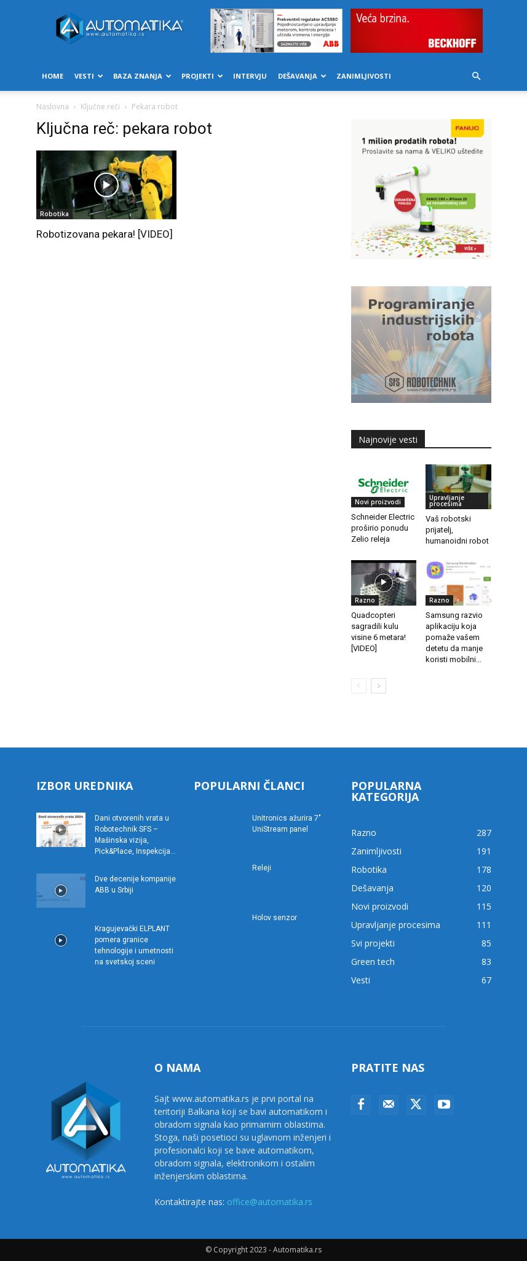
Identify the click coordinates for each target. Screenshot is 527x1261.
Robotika (54, 213)
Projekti (202, 75)
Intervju (250, 75)
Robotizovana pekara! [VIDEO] (104, 234)
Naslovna (52, 106)
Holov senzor (274, 917)
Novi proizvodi (378, 502)
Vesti (88, 75)
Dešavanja (302, 75)
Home (52, 75)
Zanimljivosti (363, 75)
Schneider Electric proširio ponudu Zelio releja (382, 528)
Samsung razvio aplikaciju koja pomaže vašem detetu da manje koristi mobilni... (454, 637)
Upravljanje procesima (446, 500)
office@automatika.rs (269, 1202)
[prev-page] (359, 685)
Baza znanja (142, 75)
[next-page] (378, 685)
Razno (365, 600)
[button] (476, 76)
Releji (261, 868)
